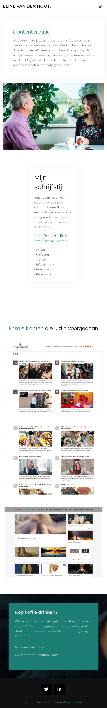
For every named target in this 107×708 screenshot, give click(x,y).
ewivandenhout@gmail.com (36, 655)
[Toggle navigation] (101, 6)
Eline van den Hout (26, 6)
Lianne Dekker (74, 702)
